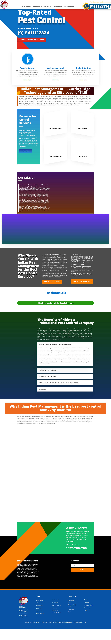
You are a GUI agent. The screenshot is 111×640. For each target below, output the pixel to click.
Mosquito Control (55, 140)
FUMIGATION (57, 7)
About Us (86, 611)
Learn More (28, 89)
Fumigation (54, 619)
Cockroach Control (55, 78)
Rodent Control (83, 77)
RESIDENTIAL (37, 7)
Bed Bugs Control (55, 167)
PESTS (28, 7)
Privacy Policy (87, 619)
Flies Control (82, 167)
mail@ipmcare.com (71, 550)
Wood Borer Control (56, 616)
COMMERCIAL (47, 7)
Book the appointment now (32, 49)
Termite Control (27, 77)
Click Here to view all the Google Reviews (55, 313)
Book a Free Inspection (82, 294)
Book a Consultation (52, 294)
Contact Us (86, 613)
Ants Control (82, 140)
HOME (23, 7)
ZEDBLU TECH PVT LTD (81, 633)
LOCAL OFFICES (68, 7)
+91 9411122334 (23, 626)
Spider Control (55, 614)
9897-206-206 (76, 559)
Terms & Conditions (88, 616)
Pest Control (71, 620)
